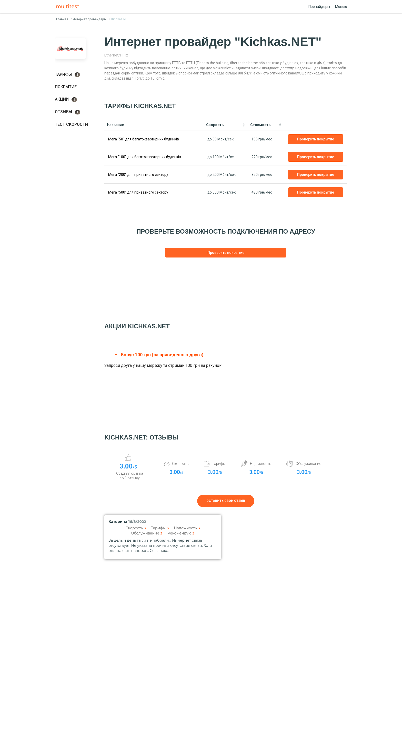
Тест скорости (71, 124)
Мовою (341, 7)
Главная (62, 19)
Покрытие (66, 86)
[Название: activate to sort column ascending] (154, 125)
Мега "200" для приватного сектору (138, 175)
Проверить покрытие (315, 139)
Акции (66, 99)
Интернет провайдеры (89, 19)
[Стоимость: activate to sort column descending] (266, 125)
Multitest (69, 6)
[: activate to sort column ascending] (315, 125)
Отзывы (67, 111)
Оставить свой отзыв (225, 501)
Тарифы (67, 74)
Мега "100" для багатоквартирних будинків (144, 157)
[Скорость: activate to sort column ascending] (226, 125)
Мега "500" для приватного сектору (138, 192)
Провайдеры (319, 7)
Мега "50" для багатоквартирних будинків (143, 139)
